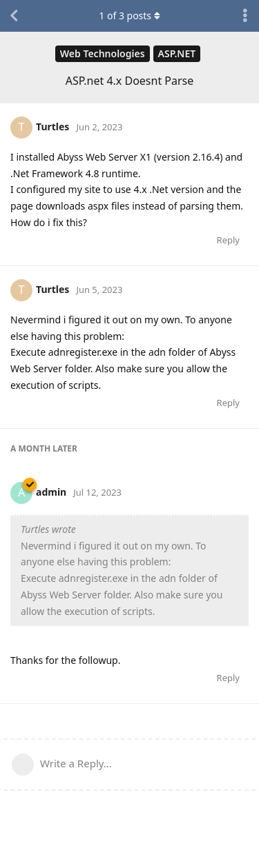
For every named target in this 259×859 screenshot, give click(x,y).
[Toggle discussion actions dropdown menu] (245, 16)
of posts (129, 15)
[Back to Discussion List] (14, 16)
